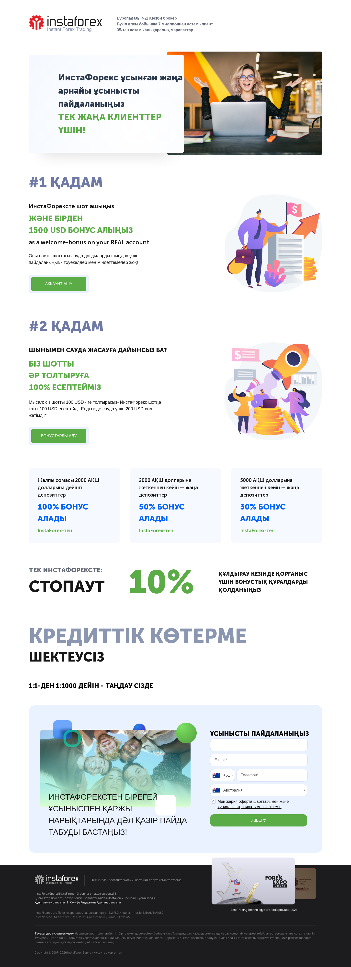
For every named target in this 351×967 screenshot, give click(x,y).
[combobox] (222, 775)
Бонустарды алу (59, 436)
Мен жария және (253, 804)
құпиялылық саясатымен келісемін (249, 807)
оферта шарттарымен (259, 801)
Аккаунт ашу (58, 284)
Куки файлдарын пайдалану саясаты (95, 902)
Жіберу (258, 820)
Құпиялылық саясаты (50, 902)
